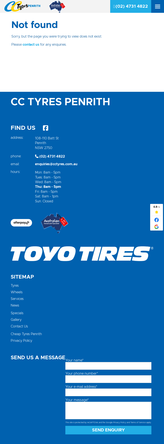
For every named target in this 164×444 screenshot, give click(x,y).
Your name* (74, 360)
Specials (17, 313)
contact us (31, 44)
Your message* (77, 400)
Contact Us (19, 326)
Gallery (16, 319)
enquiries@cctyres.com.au (56, 164)
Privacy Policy (21, 340)
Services (17, 299)
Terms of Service (138, 423)
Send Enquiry (108, 430)
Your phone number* (81, 373)
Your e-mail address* (81, 386)
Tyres (15, 285)
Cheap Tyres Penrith (26, 334)
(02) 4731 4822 (130, 6)
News (15, 305)
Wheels (17, 292)
